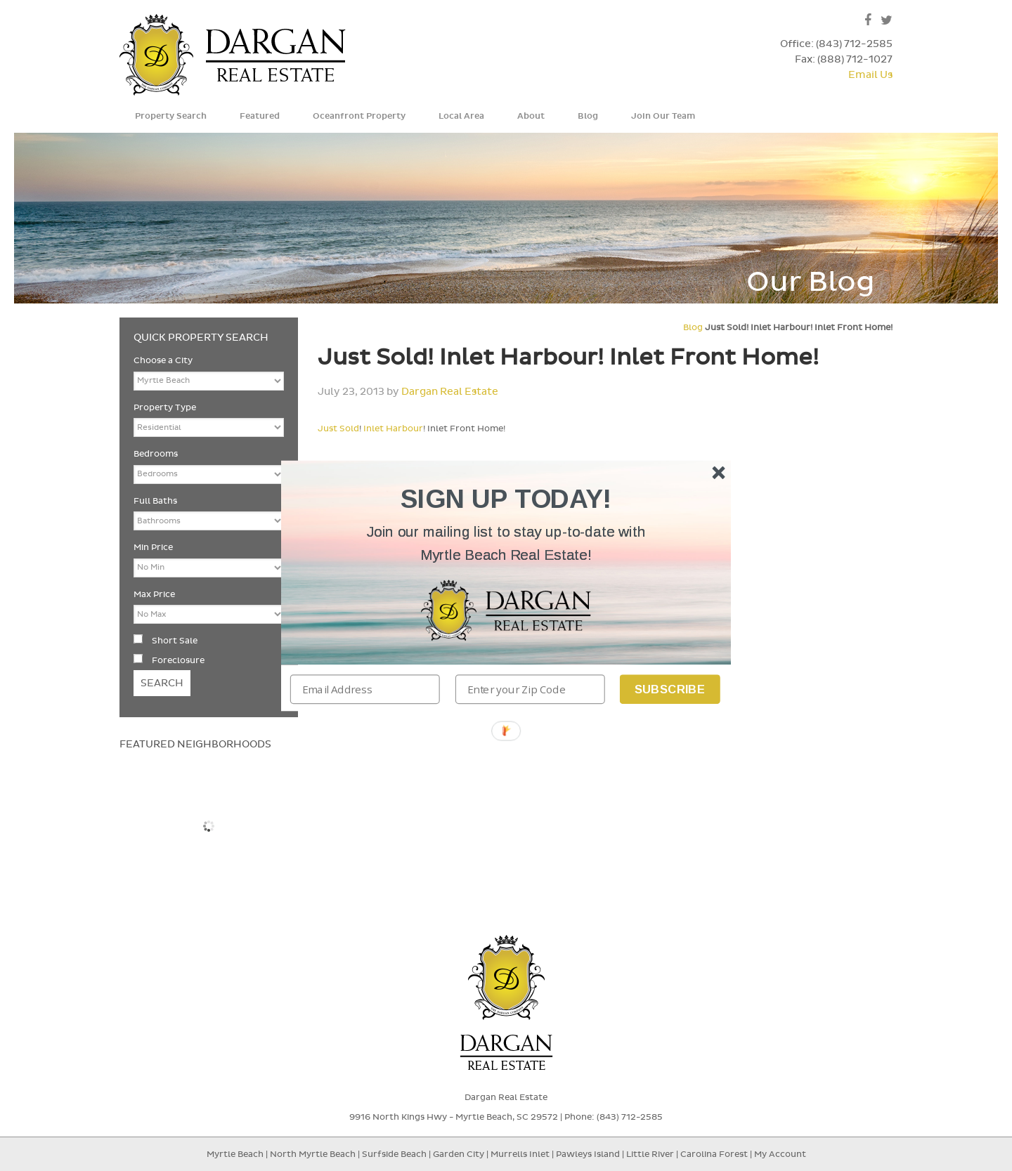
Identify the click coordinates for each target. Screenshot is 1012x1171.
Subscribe (670, 688)
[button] (506, 543)
